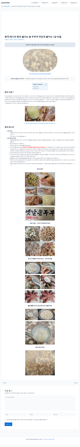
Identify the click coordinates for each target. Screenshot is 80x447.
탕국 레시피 (36, 88)
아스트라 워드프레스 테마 (48, 441)
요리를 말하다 (56, 2)
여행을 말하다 (46, 2)
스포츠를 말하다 (37, 2)
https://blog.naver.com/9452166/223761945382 (40, 73)
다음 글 (76, 382)
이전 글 (4, 382)
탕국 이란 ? (36, 86)
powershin (5, 3)
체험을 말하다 (74, 2)
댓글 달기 (7, 39)
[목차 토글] (44, 85)
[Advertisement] (40, 25)
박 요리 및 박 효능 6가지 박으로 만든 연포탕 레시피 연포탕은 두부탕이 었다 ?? (40, 123)
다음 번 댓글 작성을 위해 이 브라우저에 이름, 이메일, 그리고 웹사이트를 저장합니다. (27, 421)
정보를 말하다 (65, 2)
